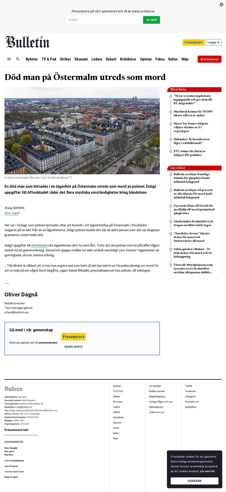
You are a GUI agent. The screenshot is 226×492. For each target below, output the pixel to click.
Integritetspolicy (157, 396)
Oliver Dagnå (12, 213)
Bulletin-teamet (156, 391)
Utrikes (65, 59)
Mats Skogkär (11, 448)
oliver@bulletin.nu (17, 312)
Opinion (146, 59)
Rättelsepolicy (156, 407)
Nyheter (32, 59)
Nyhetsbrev (190, 407)
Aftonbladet (39, 245)
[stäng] (221, 4)
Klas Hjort (9, 451)
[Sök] (18, 59)
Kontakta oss (192, 401)
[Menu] (9, 59)
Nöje (185, 59)
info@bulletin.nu (24, 407)
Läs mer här (207, 471)
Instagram (190, 396)
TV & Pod (49, 59)
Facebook (190, 391)
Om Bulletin (155, 386)
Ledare (97, 59)
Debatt (111, 59)
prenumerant (48, 342)
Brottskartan (209, 59)
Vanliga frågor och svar (161, 401)
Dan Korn (9, 454)
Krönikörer (128, 59)
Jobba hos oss (156, 412)
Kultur (173, 59)
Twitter (188, 386)
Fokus (160, 59)
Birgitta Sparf (11, 477)
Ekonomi (81, 59)
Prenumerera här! (17, 430)
